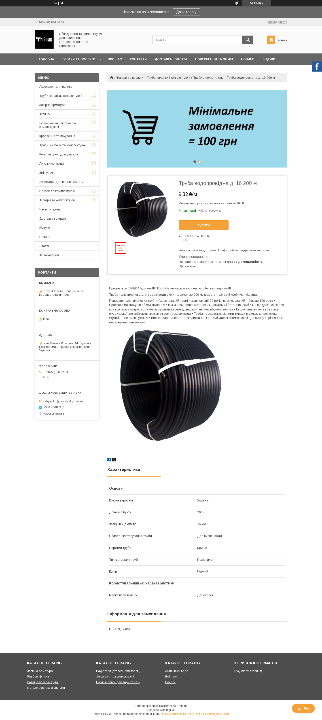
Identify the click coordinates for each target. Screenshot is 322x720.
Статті (44, 246)
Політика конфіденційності (212, 714)
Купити (203, 225)
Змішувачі (46, 172)
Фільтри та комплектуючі (57, 200)
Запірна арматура (52, 105)
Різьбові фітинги (38, 676)
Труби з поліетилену (208, 77)
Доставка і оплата (171, 59)
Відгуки (269, 59)
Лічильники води (51, 163)
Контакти (138, 59)
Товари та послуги (78, 59)
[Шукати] (247, 40)
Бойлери (171, 676)
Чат (303, 708)
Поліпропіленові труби (43, 682)
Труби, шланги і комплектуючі (168, 77)
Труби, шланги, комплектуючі (60, 96)
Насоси (170, 682)
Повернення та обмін (214, 59)
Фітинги (45, 114)
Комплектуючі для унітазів (58, 154)
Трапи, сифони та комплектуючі (62, 145)
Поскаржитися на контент (177, 714)
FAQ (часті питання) (248, 671)
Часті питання (49, 209)
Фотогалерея (49, 255)
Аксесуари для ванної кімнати (61, 182)
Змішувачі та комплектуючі (115, 676)
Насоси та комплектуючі (57, 191)
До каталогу (186, 12)
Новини (247, 59)
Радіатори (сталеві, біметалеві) (118, 671)
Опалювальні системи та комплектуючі (57, 125)
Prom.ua (182, 705)
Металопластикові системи (46, 687)
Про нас (115, 59)
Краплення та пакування (57, 136)
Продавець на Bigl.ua (161, 710)
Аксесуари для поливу (55, 86)
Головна (46, 59)
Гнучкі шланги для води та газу (118, 682)
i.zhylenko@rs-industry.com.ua (63, 401)
